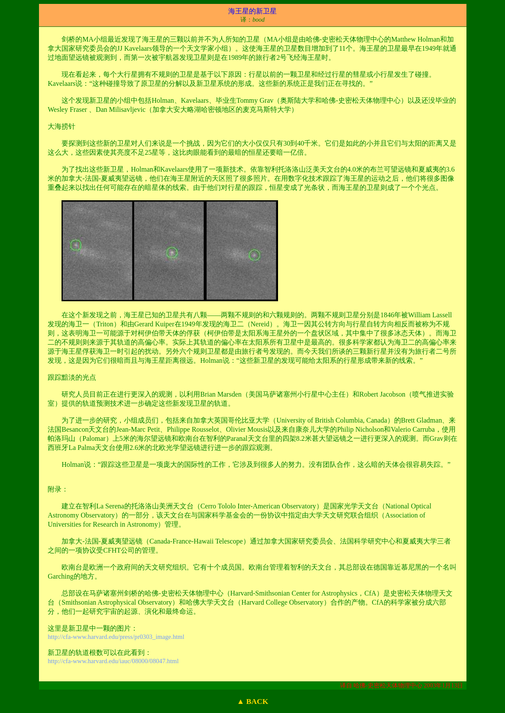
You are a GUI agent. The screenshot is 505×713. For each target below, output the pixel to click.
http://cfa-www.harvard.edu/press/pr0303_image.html (116, 636)
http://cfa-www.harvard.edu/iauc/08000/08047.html (113, 661)
